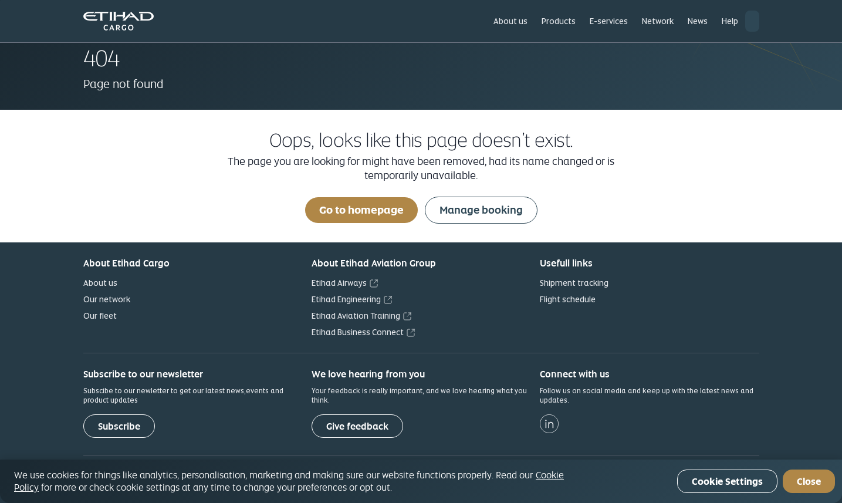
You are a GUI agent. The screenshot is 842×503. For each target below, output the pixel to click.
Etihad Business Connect (358, 332)
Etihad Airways (339, 283)
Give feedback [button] (357, 426)
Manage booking (481, 210)
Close (809, 481)
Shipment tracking (574, 283)
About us (100, 283)
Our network (106, 299)
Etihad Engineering (346, 299)
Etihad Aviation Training (356, 315)
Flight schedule (568, 299)
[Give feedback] (357, 426)
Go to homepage (361, 210)
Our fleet (100, 315)
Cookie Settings (727, 481)
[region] (421, 481)
